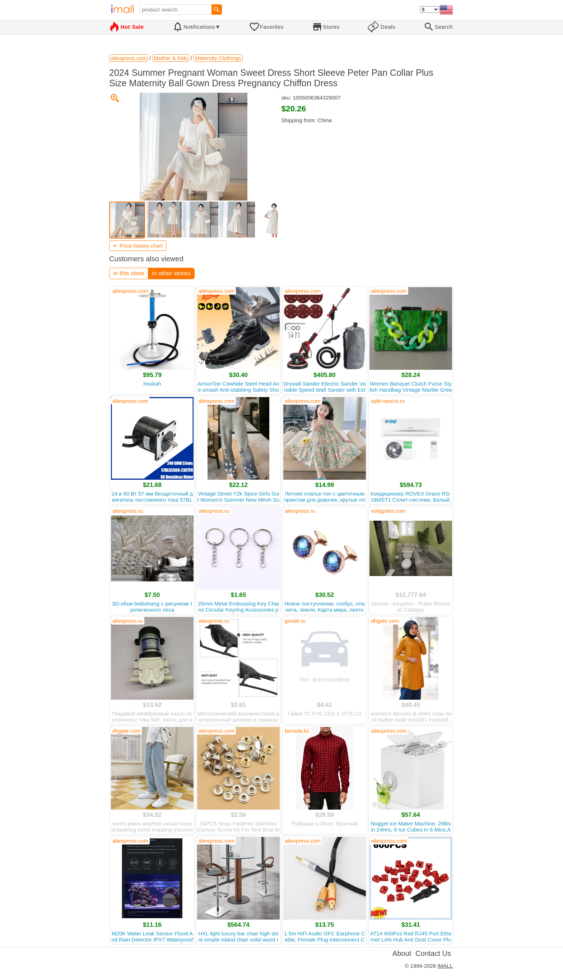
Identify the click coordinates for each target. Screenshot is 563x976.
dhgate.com (385, 621)
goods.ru (295, 621)
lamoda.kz (297, 731)
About (401, 953)
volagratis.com (388, 511)
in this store (128, 273)
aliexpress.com (130, 291)
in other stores (171, 273)
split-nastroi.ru (388, 401)
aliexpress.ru (127, 511)
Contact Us (433, 953)
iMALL (445, 966)
